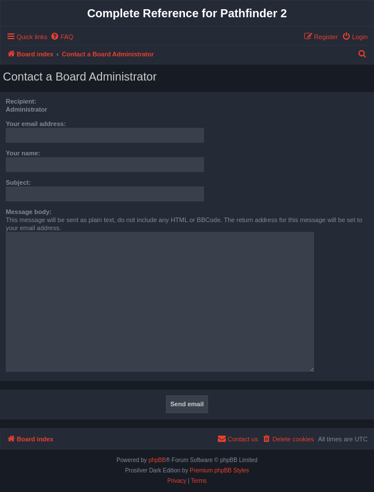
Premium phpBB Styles (219, 470)
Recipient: (21, 101)
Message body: (28, 211)
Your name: (23, 153)
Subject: (18, 182)
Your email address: (36, 123)
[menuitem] (61, 37)
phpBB (157, 460)
